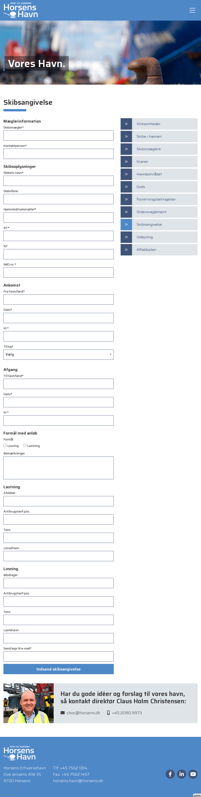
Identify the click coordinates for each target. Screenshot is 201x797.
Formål (8, 439)
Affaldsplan (146, 249)
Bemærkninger (14, 453)
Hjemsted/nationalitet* (19, 209)
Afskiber (9, 492)
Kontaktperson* (15, 145)
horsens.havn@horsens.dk (78, 781)
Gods (141, 187)
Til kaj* (8, 346)
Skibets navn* (13, 172)
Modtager (10, 574)
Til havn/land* (13, 375)
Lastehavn (11, 630)
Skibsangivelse (149, 224)
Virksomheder (148, 124)
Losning (13, 445)
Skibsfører (10, 190)
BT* (6, 227)
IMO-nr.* (9, 264)
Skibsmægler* (13, 127)
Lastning (33, 445)
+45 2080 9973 (124, 714)
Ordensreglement (152, 212)
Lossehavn (11, 547)
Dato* (7, 309)
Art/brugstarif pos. (16, 511)
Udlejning (145, 237)
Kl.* (6, 328)
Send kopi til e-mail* (17, 648)
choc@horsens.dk (80, 714)
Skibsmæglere (149, 149)
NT (5, 246)
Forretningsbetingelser (156, 199)
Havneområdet (149, 174)
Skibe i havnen (149, 136)
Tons (7, 529)
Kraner (142, 161)
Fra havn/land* (14, 291)
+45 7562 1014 (73, 768)
